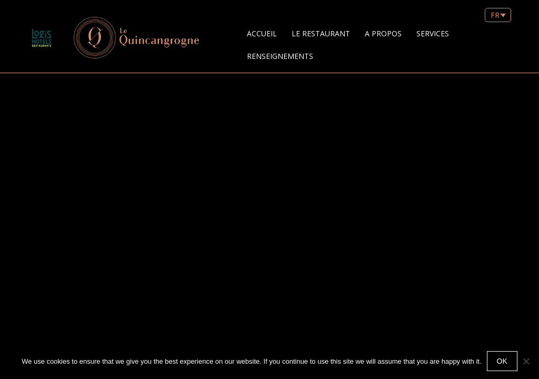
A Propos (383, 33)
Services (432, 33)
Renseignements (280, 56)
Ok (502, 361)
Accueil (262, 33)
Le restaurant (321, 33)
